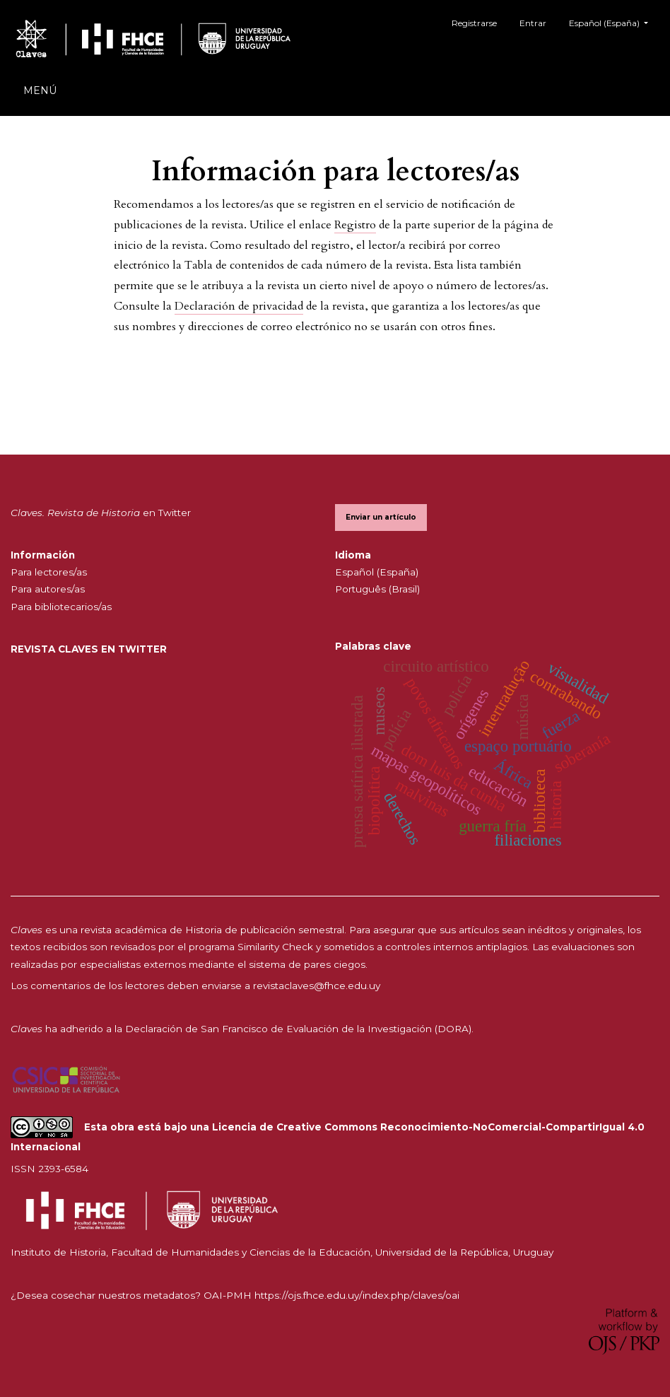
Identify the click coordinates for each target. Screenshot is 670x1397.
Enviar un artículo (381, 517)
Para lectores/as (49, 572)
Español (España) (613, 21)
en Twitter (101, 512)
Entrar (532, 23)
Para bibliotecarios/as (61, 606)
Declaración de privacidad (239, 306)
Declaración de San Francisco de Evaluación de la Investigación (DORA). (299, 1028)
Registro (355, 225)
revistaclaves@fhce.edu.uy (316, 985)
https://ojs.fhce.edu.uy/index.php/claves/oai (356, 1295)
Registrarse (474, 23)
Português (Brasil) (377, 589)
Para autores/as (48, 589)
